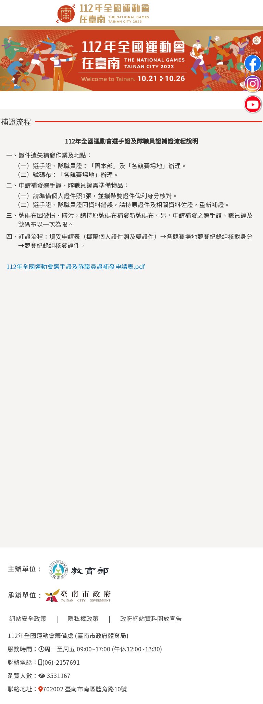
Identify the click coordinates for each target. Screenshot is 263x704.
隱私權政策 (83, 618)
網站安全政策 (27, 618)
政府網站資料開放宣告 (151, 618)
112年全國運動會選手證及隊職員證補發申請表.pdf (75, 266)
